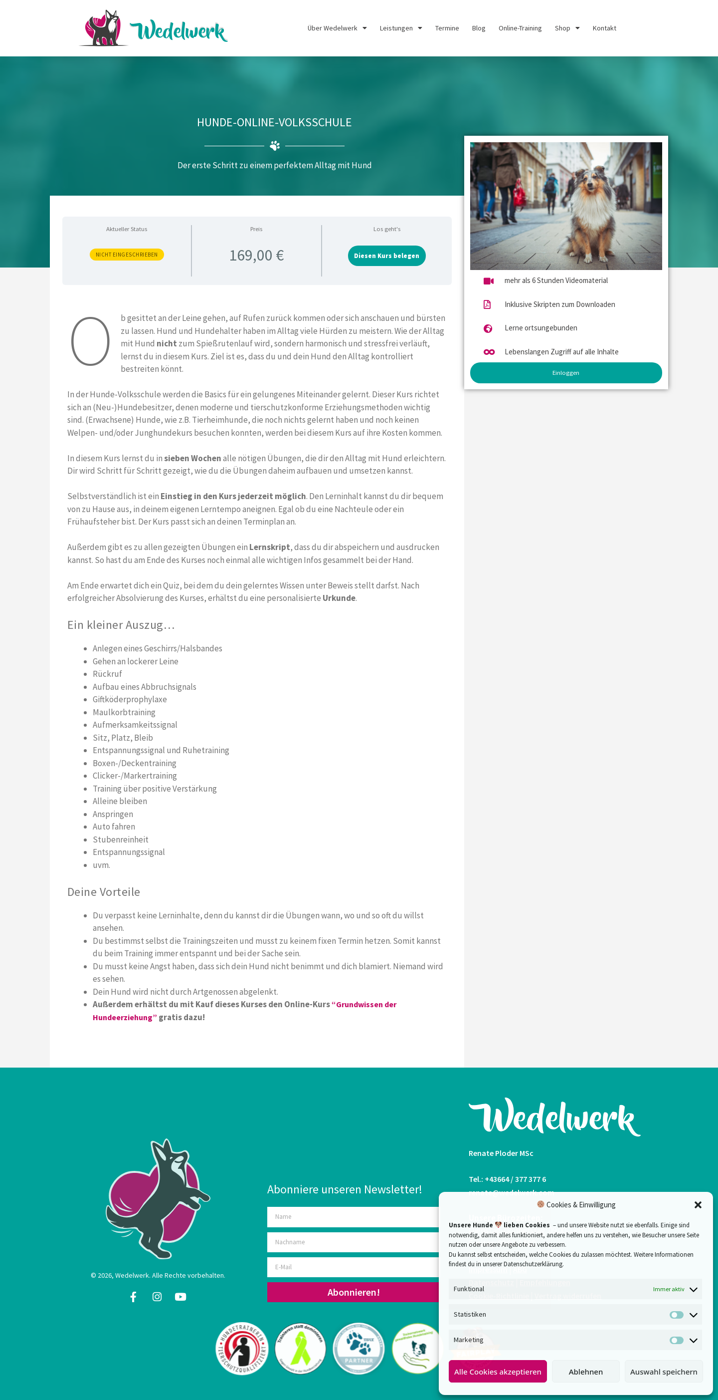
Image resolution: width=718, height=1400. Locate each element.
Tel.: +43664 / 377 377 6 (507, 1179)
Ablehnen (586, 1372)
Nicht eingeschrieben (127, 254)
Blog (479, 27)
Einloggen (565, 372)
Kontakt (604, 27)
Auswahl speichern (664, 1372)
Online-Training (520, 27)
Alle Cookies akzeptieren (497, 1372)
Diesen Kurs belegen (386, 256)
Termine (447, 27)
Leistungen (401, 27)
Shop (567, 27)
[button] (698, 1205)
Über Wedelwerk (337, 27)
